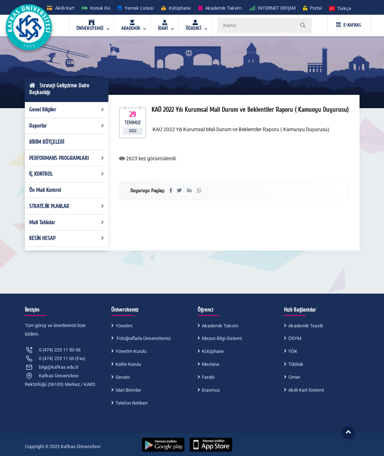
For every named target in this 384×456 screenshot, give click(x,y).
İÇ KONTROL (66, 174)
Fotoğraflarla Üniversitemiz (143, 338)
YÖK (292, 351)
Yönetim (124, 325)
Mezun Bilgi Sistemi (222, 338)
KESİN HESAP (66, 238)
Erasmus (211, 390)
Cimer (294, 377)
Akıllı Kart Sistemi (306, 390)
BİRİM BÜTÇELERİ (46, 142)
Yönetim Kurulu (131, 351)
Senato (123, 377)
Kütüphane (213, 351)
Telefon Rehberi (132, 403)
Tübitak (295, 364)
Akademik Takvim (220, 325)
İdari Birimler (128, 390)
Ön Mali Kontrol (45, 190)
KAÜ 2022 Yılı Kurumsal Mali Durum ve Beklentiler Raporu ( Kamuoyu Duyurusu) (240, 129)
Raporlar (66, 126)
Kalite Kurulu (128, 364)
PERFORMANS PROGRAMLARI (66, 158)
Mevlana (210, 364)
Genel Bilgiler (66, 109)
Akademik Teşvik (305, 325)
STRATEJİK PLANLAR (66, 206)
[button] (340, 8)
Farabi (208, 377)
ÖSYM (294, 338)
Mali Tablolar (66, 222)
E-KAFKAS (348, 25)
